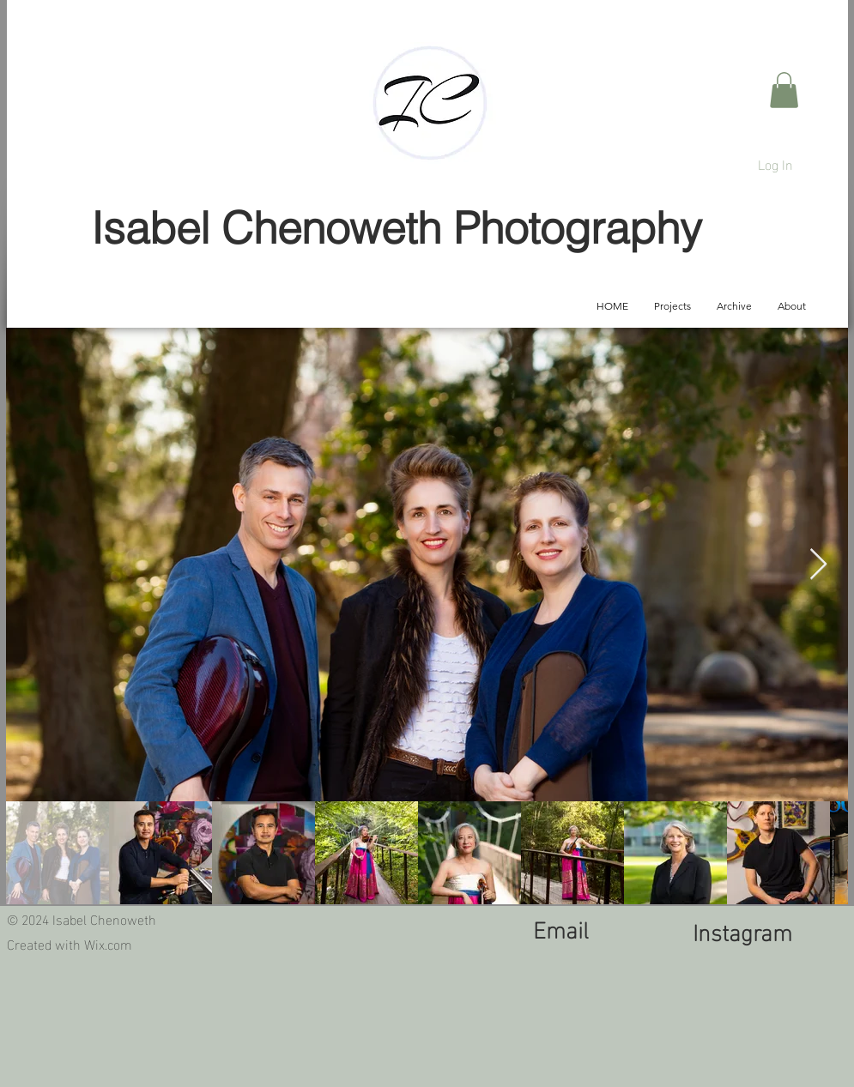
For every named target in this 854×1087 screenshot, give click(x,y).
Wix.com (108, 943)
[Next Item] (818, 565)
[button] (784, 90)
